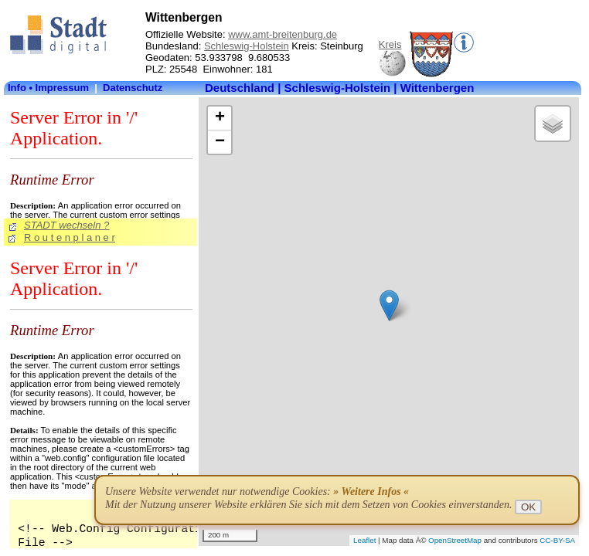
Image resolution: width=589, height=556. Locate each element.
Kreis (390, 44)
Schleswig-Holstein (246, 46)
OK (528, 507)
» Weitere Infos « (371, 491)
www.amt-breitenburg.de (282, 34)
